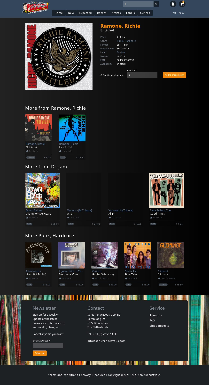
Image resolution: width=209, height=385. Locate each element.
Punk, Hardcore (126, 40)
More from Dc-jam (46, 166)
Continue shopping (112, 75)
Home (59, 13)
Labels (130, 13)
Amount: (131, 70)
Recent (102, 13)
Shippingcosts (159, 325)
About (182, 12)
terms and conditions (63, 375)
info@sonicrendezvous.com (106, 341)
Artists (116, 13)
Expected (85, 13)
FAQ (173, 12)
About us (156, 315)
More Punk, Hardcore (49, 235)
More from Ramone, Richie (55, 108)
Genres (145, 13)
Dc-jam (121, 52)
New (71, 13)
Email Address (41, 340)
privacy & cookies (93, 375)
